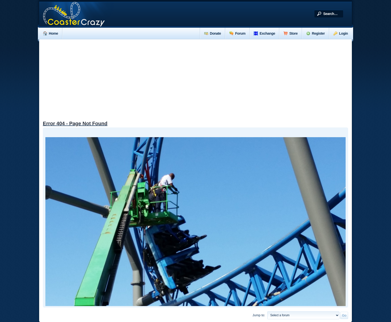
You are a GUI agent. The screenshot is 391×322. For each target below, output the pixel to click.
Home (50, 33)
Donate (212, 33)
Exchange (264, 33)
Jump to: (258, 315)
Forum (237, 33)
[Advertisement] (195, 77)
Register (315, 33)
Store (290, 33)
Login (340, 33)
